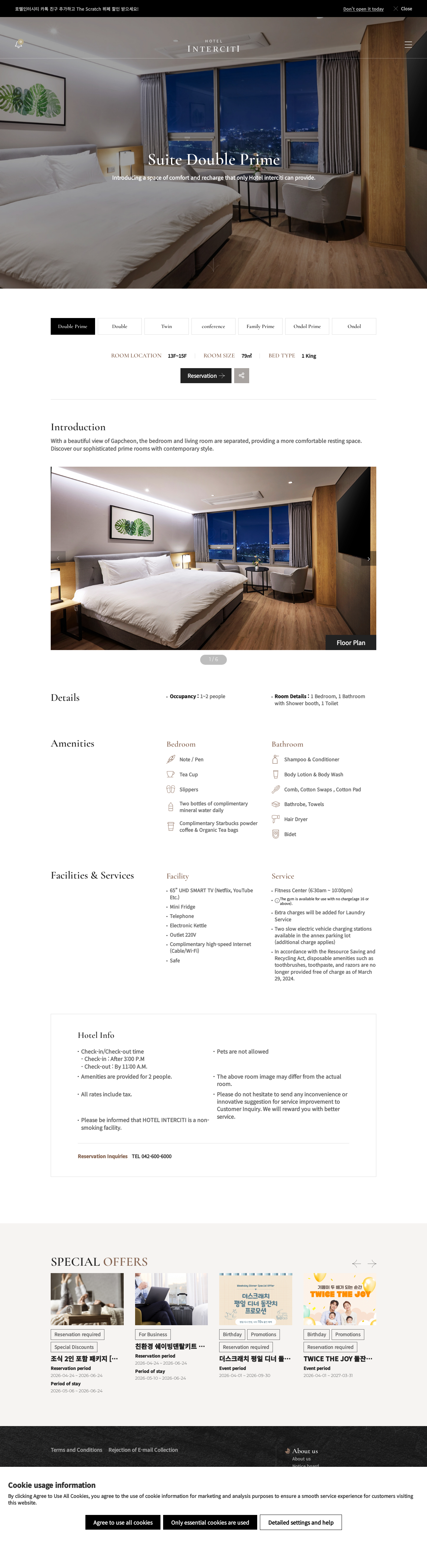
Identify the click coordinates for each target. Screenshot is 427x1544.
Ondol (354, 326)
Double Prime (72, 326)
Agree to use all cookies (122, 1522)
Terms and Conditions (76, 1449)
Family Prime (261, 326)
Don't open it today (363, 9)
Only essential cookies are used (210, 1522)
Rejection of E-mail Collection (143, 1449)
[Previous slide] (58, 558)
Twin (166, 326)
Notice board (305, 1466)
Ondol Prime (307, 326)
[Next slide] (368, 558)
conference (213, 326)
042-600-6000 (156, 1156)
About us (301, 1458)
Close (402, 8)
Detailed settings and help (301, 1522)
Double (119, 326)
